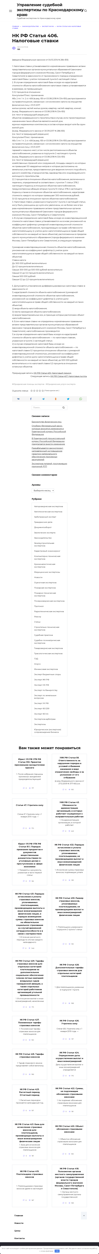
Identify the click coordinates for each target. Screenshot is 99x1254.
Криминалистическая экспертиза (44, 565)
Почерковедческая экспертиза (49, 601)
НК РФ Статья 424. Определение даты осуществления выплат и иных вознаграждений (69, 1046)
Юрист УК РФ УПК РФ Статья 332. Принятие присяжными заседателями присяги (30, 763)
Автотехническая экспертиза (48, 512)
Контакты (19, 1224)
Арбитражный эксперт (45, 517)
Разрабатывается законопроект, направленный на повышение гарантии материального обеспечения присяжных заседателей (47, 454)
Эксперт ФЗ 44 (41, 714)
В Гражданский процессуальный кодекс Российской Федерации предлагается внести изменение (48, 441)
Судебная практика (43, 635)
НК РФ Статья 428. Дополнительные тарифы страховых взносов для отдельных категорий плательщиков (69, 962)
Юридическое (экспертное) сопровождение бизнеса (47, 730)
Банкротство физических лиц (47, 422)
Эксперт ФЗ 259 (41, 708)
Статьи (37, 622)
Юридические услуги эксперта (61, 384)
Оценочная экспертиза (45, 582)
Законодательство (43, 538)
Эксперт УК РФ (41, 703)
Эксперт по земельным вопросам (45, 696)
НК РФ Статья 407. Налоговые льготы (68, 376)
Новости (38, 577)
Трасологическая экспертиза (48, 653)
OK (57, 1251)
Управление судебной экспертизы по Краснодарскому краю (50, 9)
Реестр (37, 617)
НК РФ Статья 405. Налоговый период (52, 373)
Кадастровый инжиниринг (47, 551)
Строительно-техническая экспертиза (46, 628)
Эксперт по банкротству (45, 690)
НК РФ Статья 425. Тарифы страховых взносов (30, 1044)
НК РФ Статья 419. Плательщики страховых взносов (29, 1160)
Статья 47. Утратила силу (29, 803)
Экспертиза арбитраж (45, 719)
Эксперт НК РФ (41, 685)
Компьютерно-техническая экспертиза (47, 557)
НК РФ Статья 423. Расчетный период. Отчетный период (29, 1081)
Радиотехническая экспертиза (49, 611)
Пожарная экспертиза (45, 588)
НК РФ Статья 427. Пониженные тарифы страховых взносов (29, 1012)
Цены (17, 1216)
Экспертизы (40, 724)
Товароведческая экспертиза (48, 648)
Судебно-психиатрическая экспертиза (47, 641)
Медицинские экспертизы (47, 572)
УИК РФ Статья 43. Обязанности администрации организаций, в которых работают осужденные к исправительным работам (69, 807)
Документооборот (43, 527)
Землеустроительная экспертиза (44, 544)
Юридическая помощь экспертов (28, 384)
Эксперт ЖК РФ (41, 680)
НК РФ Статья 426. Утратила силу (69, 1012)
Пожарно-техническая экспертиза (45, 594)
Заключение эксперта (44, 533)
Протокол (39, 606)
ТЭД (36, 659)
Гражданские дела (43, 522)
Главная (18, 1201)
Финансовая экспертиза (46, 669)
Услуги (37, 664)
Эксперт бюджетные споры (47, 674)
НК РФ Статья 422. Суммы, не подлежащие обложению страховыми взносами (69, 1081)
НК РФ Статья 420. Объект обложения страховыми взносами (69, 1116)
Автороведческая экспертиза (48, 506)
